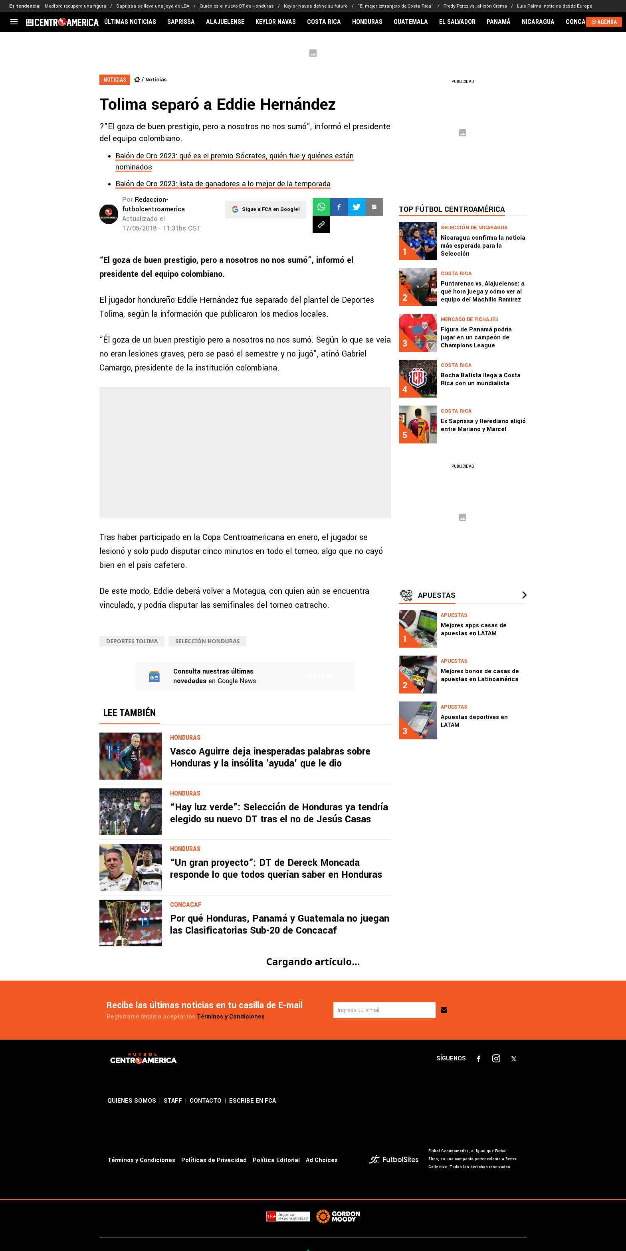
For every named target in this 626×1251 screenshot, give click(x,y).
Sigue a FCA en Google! (271, 207)
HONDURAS (367, 22)
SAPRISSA (181, 22)
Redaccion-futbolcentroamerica (153, 204)
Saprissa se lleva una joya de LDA (153, 6)
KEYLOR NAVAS (276, 22)
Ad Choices (322, 1160)
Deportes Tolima (132, 641)
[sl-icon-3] (514, 1059)
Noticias (155, 79)
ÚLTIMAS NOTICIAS (130, 22)
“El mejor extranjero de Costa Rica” (396, 6)
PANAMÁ (499, 22)
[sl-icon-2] (496, 1059)
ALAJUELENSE (225, 22)
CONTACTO (206, 1101)
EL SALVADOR (457, 22)
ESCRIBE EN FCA (252, 1101)
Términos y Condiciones (231, 1017)
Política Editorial (276, 1160)
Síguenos (318, 676)
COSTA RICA (324, 22)
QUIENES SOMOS (131, 1101)
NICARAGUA (538, 22)
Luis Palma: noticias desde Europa (554, 6)
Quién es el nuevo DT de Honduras (237, 6)
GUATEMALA (411, 22)
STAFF (173, 1101)
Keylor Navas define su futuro (316, 6)
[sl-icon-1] (478, 1059)
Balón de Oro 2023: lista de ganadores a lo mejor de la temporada (223, 184)
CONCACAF (581, 22)
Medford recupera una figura (75, 6)
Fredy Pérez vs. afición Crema (475, 6)
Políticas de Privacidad (214, 1160)
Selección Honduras (207, 641)
